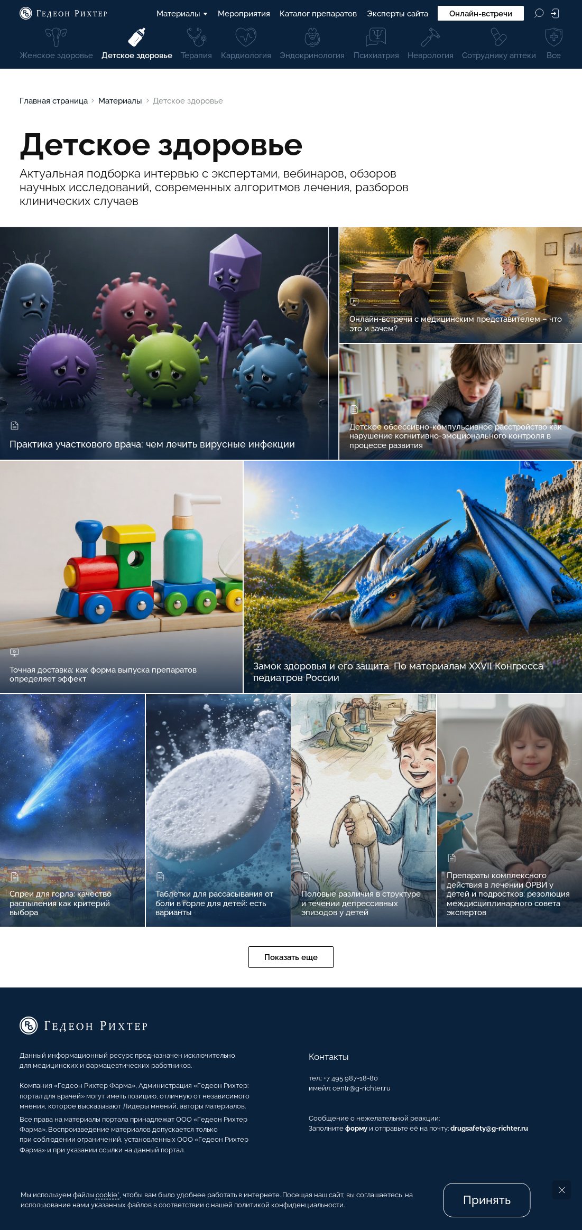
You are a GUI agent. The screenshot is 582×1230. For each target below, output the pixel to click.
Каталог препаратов (318, 13)
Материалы (182, 13)
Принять (487, 1200)
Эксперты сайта (397, 13)
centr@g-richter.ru (361, 1088)
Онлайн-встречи (480, 13)
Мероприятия (244, 13)
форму (356, 1128)
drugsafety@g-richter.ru (489, 1128)
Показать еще (291, 957)
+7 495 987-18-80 (351, 1078)
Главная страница (54, 100)
